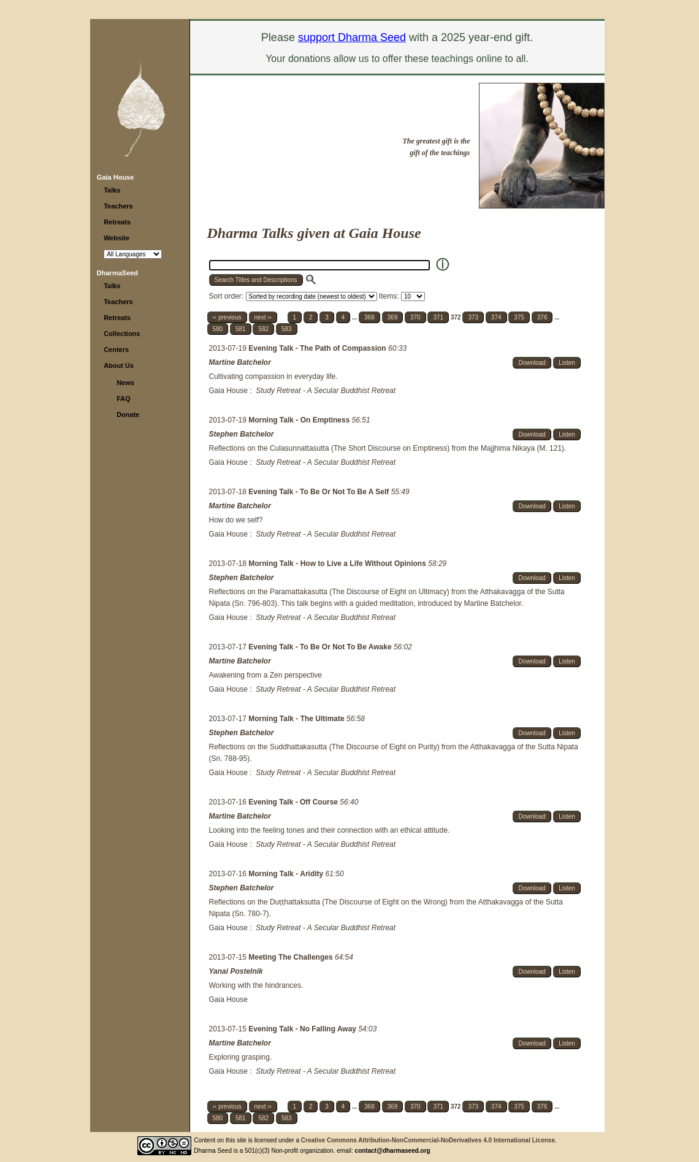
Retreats (117, 222)
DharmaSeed (117, 273)
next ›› (263, 317)
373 (473, 317)
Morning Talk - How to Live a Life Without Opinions (338, 563)
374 (496, 317)
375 (519, 317)
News (125, 382)
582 (263, 329)
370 (415, 317)
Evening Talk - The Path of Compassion (318, 348)
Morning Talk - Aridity (286, 874)
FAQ (123, 398)
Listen (567, 362)
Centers (116, 349)
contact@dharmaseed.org (392, 1150)
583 (286, 329)
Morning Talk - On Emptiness (299, 420)
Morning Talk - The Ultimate (297, 718)
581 (240, 329)
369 (393, 317)
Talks (112, 190)
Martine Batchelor (240, 362)
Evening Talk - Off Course (294, 802)
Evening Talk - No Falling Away (303, 1029)
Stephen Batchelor (241, 434)
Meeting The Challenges (291, 957)
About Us (119, 365)
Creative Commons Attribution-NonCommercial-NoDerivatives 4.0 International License (428, 1140)
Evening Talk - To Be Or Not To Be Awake (321, 647)
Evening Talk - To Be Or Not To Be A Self (319, 491)
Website (116, 238)
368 (369, 317)
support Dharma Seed (352, 37)
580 (218, 329)
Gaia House (115, 177)
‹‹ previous (227, 317)
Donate (127, 414)
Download (531, 362)
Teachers (118, 206)
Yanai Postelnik (236, 971)
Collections (122, 333)
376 (542, 317)
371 (438, 317)
